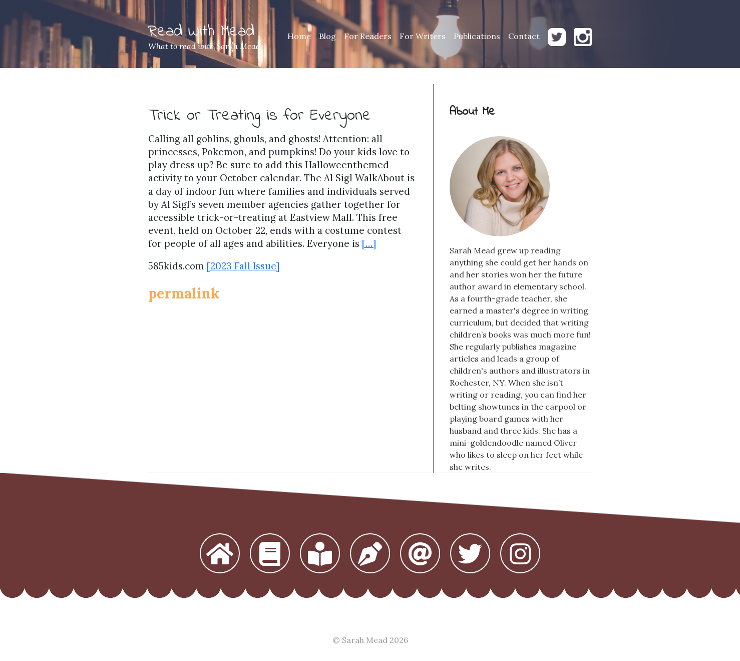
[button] (219, 554)
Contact (524, 36)
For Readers (368, 36)
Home (299, 36)
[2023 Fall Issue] (243, 266)
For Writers (423, 36)
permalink (183, 293)
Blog (327, 36)
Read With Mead (201, 32)
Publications (477, 36)
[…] (369, 243)
